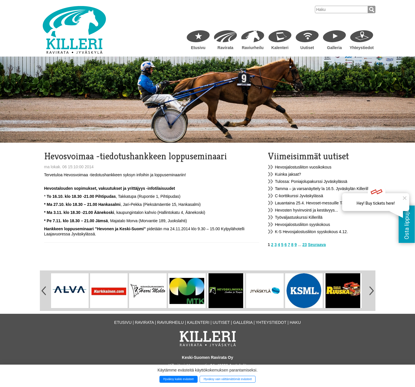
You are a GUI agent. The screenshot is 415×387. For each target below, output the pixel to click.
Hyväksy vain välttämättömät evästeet (228, 379)
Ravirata (225, 47)
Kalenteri (280, 47)
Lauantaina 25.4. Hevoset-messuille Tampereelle (318, 203)
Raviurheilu (253, 47)
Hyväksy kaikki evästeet (178, 379)
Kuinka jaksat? (288, 174)
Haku (295, 322)
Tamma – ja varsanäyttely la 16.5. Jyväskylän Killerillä (323, 188)
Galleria (334, 47)
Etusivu (198, 47)
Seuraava (317, 244)
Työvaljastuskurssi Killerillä (299, 217)
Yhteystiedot (362, 47)
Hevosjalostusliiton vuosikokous (303, 167)
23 (304, 244)
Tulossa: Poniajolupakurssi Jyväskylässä (311, 181)
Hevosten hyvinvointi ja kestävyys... (306, 210)
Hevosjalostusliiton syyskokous (302, 224)
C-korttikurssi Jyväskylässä (299, 196)
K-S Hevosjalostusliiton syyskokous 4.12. (311, 231)
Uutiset (307, 47)
